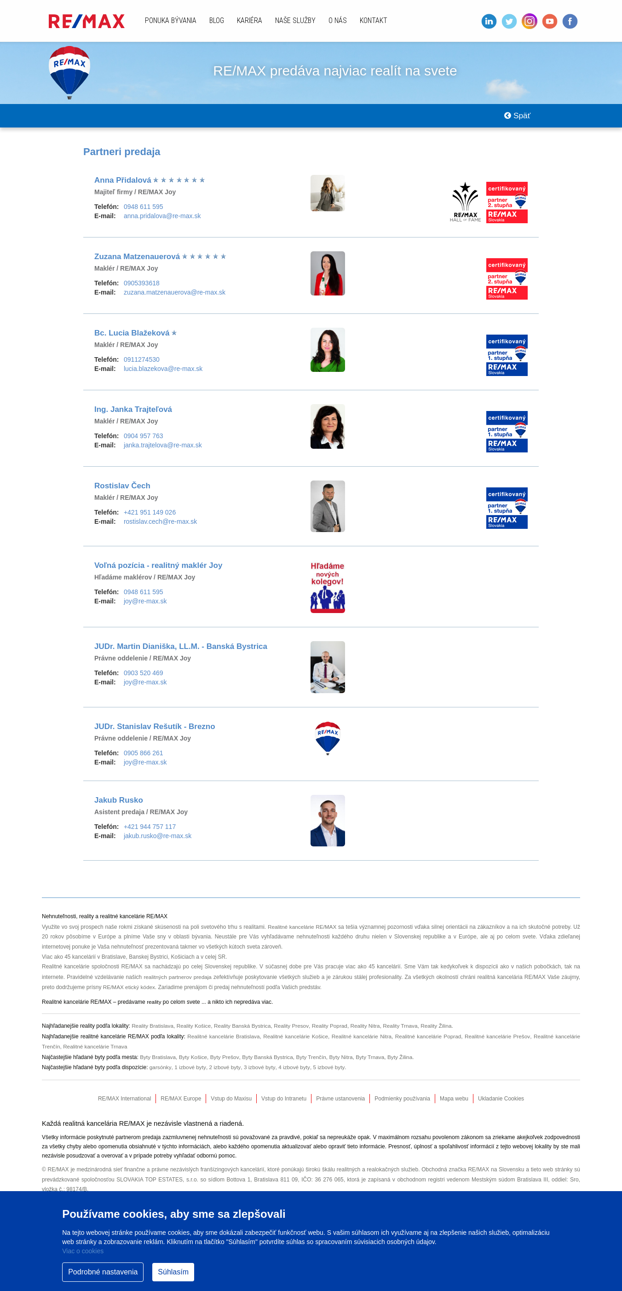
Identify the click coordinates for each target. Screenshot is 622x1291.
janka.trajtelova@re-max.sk (163, 449)
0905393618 (142, 287)
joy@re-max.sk (145, 605)
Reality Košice (195, 1028)
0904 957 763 (143, 440)
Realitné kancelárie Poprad (427, 1038)
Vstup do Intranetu (283, 1099)
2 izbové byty (225, 1068)
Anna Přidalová (123, 184)
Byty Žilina (404, 1058)
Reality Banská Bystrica (244, 1028)
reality (154, 1005)
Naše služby (295, 20)
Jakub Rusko (118, 804)
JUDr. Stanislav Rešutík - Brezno (154, 730)
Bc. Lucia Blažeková (133, 337)
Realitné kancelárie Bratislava (222, 1038)
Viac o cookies (83, 1251)
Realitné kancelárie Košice (294, 1038)
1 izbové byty (190, 1068)
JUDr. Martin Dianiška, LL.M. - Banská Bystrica (180, 650)
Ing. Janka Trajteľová (133, 413)
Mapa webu (454, 1099)
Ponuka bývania (170, 20)
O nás (337, 20)
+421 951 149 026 (150, 516)
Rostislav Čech (122, 490)
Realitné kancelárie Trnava (96, 1048)
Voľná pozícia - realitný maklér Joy (158, 569)
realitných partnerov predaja (178, 980)
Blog (216, 20)
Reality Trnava (405, 1028)
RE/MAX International (124, 1099)
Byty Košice (193, 1058)
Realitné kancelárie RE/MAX (302, 930)
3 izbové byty (260, 1068)
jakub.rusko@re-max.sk (157, 840)
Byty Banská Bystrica (269, 1058)
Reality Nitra (369, 1028)
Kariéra (249, 20)
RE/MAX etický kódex (129, 990)
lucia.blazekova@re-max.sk (163, 372)
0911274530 (142, 363)
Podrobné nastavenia (103, 1272)
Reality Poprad (333, 1028)
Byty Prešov (226, 1058)
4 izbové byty (295, 1068)
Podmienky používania (402, 1099)
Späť (516, 117)
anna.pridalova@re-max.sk (162, 220)
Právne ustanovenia (340, 1099)
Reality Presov (293, 1028)
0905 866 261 (143, 757)
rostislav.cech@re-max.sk (160, 525)
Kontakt (373, 20)
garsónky (161, 1068)
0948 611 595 (143, 210)
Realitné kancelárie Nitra (360, 1038)
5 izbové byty (330, 1068)
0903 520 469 (143, 677)
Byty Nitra (344, 1058)
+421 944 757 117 (150, 830)
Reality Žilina (441, 1028)
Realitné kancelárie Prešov (497, 1038)
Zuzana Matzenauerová (138, 260)
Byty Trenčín (314, 1058)
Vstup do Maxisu (231, 1099)
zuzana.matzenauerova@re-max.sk (174, 296)
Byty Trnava (373, 1058)
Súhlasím (173, 1272)
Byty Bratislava (158, 1058)
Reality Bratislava (153, 1028)
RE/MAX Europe (181, 1099)
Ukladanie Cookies (501, 1099)
